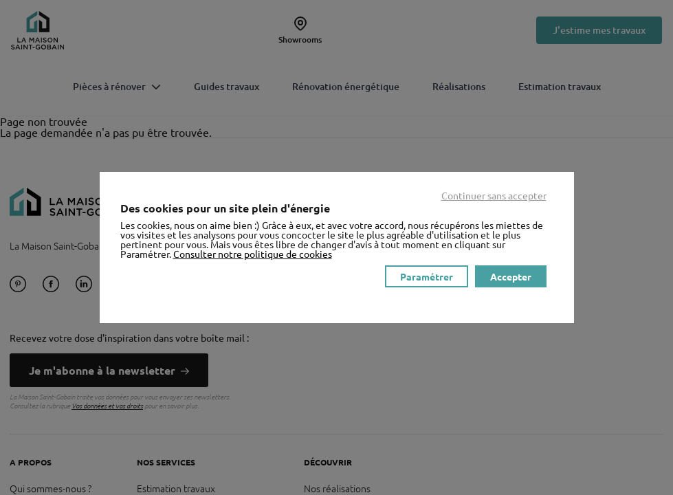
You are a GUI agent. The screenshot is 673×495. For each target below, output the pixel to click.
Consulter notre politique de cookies (252, 254)
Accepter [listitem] (510, 276)
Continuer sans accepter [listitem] (494, 195)
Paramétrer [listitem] (426, 276)
